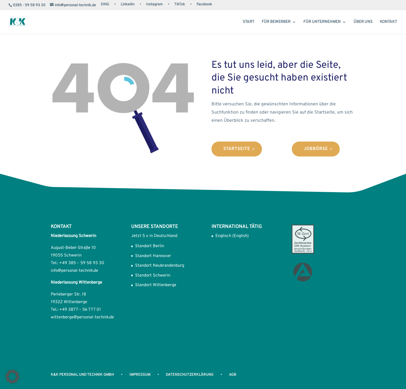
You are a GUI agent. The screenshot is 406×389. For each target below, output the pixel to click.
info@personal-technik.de (74, 270)
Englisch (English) (232, 236)
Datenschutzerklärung (189, 375)
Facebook (204, 5)
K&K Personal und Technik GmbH (82, 375)
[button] (12, 376)
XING (105, 5)
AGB (232, 375)
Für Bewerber (276, 22)
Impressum (139, 375)
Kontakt (388, 22)
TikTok (179, 5)
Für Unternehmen (322, 22)
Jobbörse (316, 149)
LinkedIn (127, 5)
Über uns (363, 22)
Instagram (154, 5)
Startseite (236, 149)
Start (248, 22)
